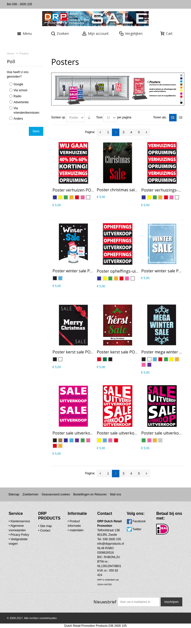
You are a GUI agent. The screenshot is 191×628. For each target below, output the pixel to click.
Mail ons (115, 494)
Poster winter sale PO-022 (76, 271)
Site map (46, 526)
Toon (99, 117)
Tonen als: (160, 117)
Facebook (139, 521)
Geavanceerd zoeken (56, 494)
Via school (20, 90)
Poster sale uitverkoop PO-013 (125, 433)
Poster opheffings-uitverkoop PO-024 (132, 271)
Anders (18, 118)
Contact (45, 530)
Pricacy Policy (19, 534)
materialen (77, 530)
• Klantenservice (19, 521)
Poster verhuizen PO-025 (75, 190)
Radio (17, 96)
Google (18, 84)
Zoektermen (30, 494)
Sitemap (13, 494)
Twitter (137, 529)
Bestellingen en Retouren (90, 494)
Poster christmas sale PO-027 (124, 190)
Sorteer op (58, 117)
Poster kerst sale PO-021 (75, 352)
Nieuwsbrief (105, 602)
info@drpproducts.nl (110, 543)
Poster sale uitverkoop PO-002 (81, 433)
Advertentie (21, 102)
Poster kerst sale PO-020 (120, 352)
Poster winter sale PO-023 (165, 271)
